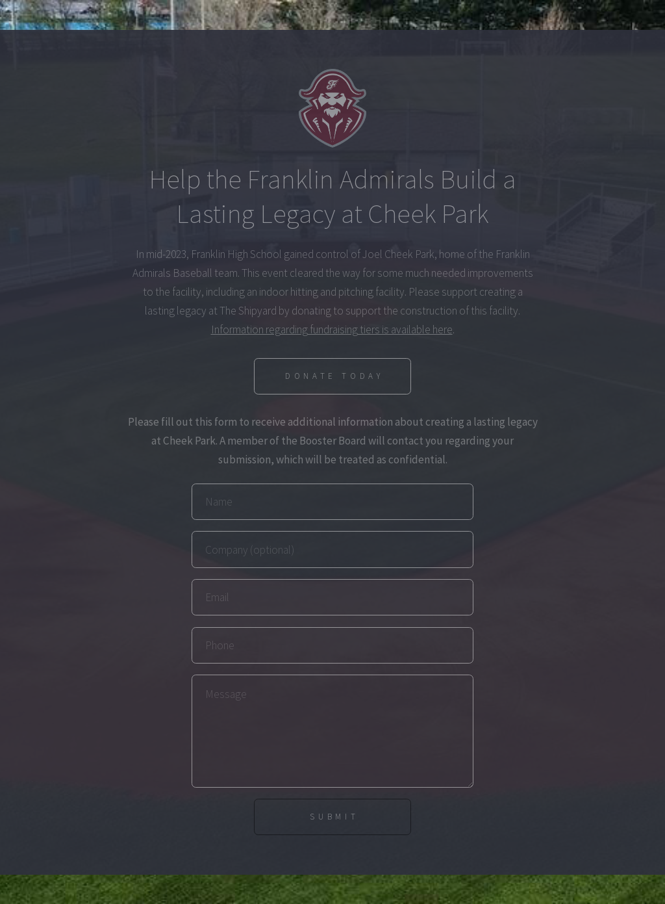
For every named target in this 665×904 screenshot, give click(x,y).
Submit (334, 816)
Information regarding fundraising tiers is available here (332, 329)
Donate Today (334, 375)
